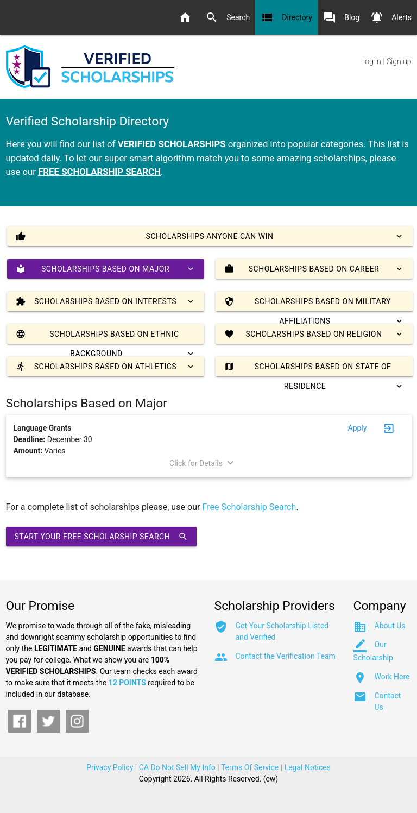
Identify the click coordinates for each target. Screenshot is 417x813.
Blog (341, 17)
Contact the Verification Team (286, 656)
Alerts (391, 17)
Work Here (392, 676)
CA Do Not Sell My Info (177, 767)
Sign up (399, 61)
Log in (371, 61)
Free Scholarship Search (249, 507)
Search (227, 17)
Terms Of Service (250, 767)
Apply (357, 428)
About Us (390, 625)
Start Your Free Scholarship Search (101, 536)
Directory (286, 17)
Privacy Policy (109, 767)
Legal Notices (308, 767)
